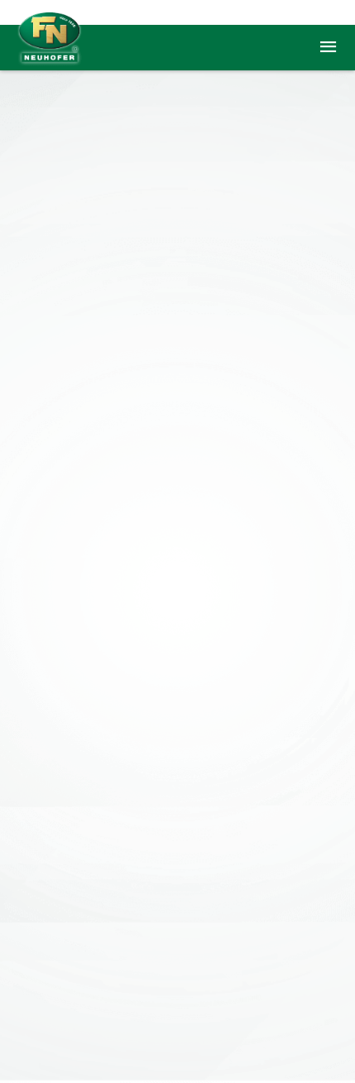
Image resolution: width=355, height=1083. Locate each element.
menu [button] (328, 47)
